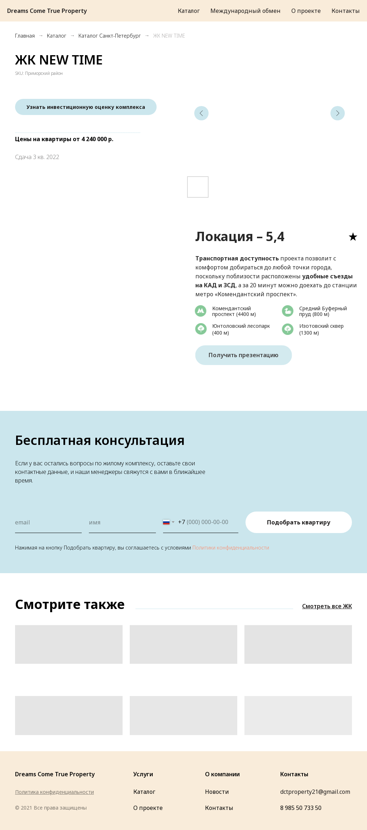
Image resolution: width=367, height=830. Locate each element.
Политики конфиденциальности (230, 547)
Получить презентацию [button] (248, 355)
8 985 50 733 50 (300, 808)
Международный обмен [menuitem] (245, 11)
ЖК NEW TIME (169, 35)
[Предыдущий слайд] (201, 113)
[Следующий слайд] (337, 113)
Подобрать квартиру (298, 522)
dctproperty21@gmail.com (315, 792)
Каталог (56, 35)
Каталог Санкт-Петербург (109, 35)
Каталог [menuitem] (189, 11)
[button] (86, 107)
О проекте (148, 808)
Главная (25, 35)
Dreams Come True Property (55, 774)
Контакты (219, 808)
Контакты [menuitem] (346, 11)
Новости (217, 792)
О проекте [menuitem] (306, 11)
